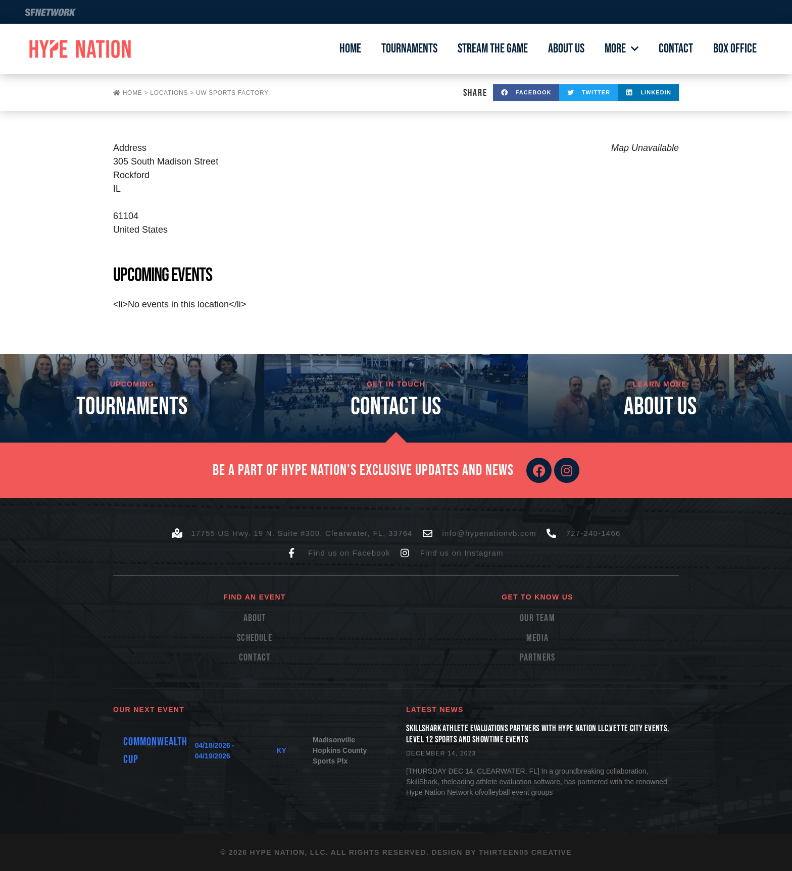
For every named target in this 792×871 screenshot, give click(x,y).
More (621, 49)
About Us (566, 49)
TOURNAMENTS (131, 407)
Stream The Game (493, 49)
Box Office (735, 49)
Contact (676, 49)
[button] (526, 92)
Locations (169, 92)
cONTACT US (396, 407)
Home (350, 49)
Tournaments (409, 49)
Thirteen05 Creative (525, 852)
